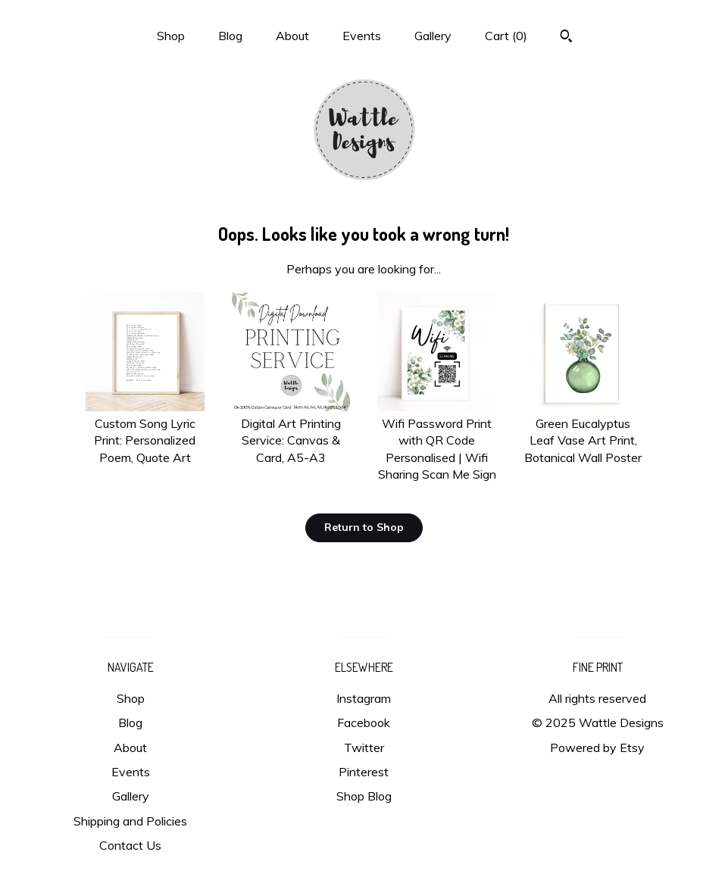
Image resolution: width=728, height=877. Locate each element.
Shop (171, 35)
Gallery (432, 35)
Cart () (506, 35)
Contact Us (130, 845)
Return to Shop (364, 527)
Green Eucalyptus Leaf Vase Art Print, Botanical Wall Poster (582, 432)
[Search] (566, 38)
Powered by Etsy (597, 747)
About (292, 35)
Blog (230, 35)
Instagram (363, 698)
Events (361, 35)
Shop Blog (364, 796)
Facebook (363, 722)
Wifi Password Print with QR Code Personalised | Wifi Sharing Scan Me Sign (436, 440)
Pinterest (364, 771)
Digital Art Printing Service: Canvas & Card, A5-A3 (291, 432)
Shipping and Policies (130, 821)
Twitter (364, 747)
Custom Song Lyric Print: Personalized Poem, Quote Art (145, 432)
